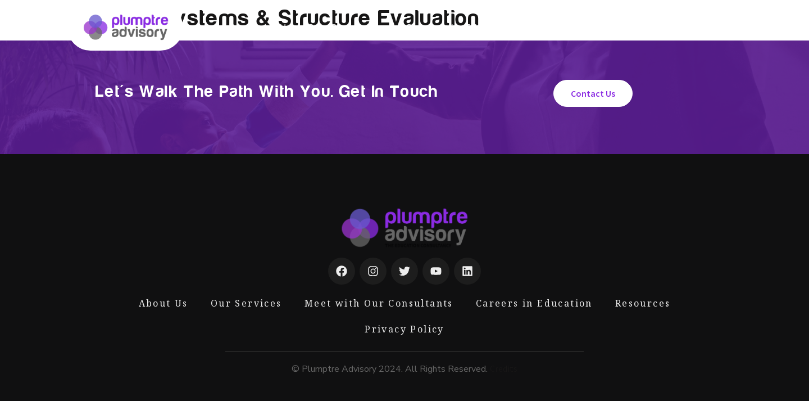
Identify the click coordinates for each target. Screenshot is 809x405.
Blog (545, 27)
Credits (503, 368)
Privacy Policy (404, 329)
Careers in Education (462, 27)
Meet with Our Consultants (378, 303)
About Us (268, 27)
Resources (600, 27)
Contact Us (672, 27)
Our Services (349, 27)
